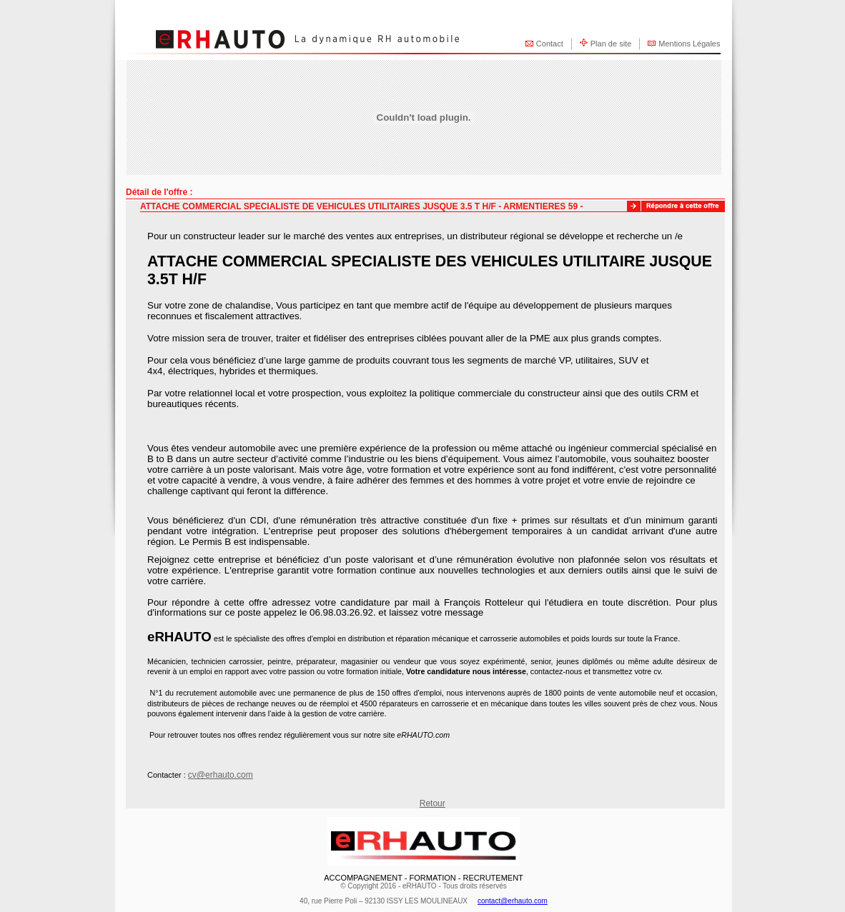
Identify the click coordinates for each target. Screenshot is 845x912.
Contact (549, 43)
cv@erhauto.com (220, 775)
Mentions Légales (689, 43)
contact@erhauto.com (513, 901)
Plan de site (610, 43)
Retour (432, 803)
